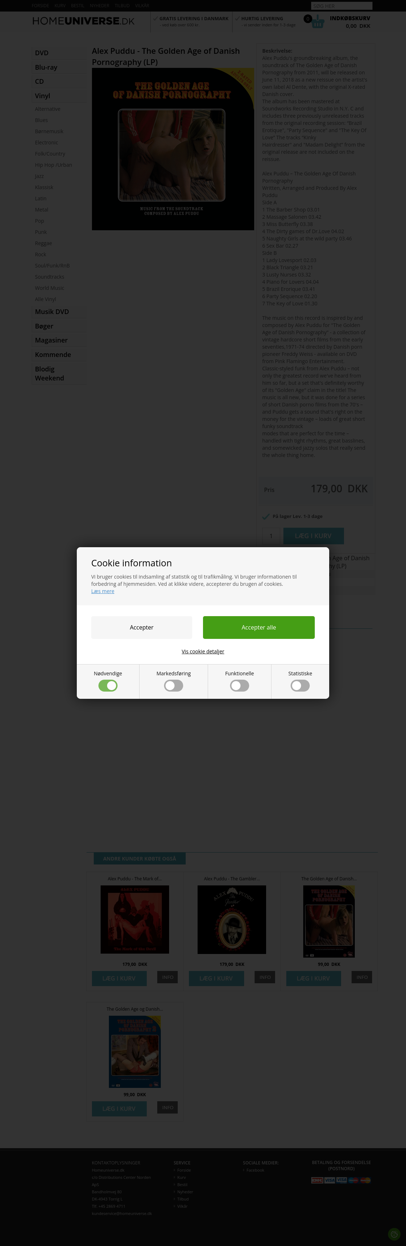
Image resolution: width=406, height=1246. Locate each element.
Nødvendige (108, 681)
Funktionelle (239, 681)
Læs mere (102, 591)
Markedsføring (173, 681)
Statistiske (300, 681)
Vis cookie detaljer (203, 651)
